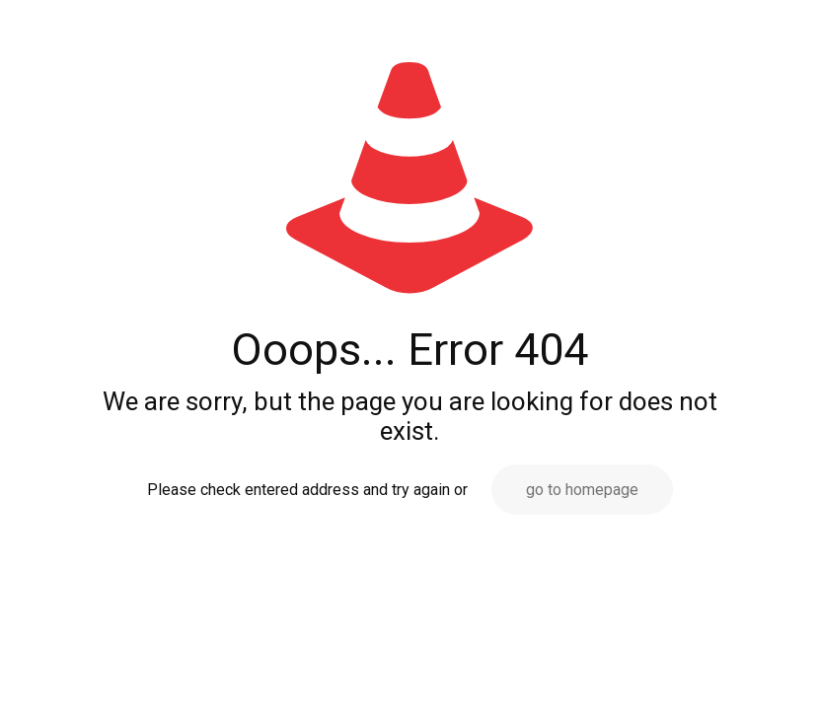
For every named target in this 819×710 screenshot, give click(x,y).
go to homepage (582, 489)
